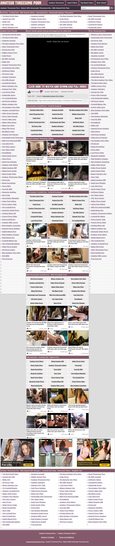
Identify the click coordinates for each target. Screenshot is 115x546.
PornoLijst (6, 180)
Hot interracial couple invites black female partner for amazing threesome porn (35, 349)
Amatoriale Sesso (95, 27)
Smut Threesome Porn (96, 16)
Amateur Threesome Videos (12, 177)
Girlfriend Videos (94, 22)
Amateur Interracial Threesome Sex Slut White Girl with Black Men (78, 159)
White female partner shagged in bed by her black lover (56, 158)
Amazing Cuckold (37, 16)
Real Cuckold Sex (8, 219)
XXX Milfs (5, 256)
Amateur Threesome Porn (47, 533)
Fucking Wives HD (9, 213)
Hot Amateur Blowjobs (10, 198)
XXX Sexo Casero (8, 147)
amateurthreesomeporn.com (35, 542)
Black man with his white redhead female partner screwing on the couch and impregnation (35, 432)
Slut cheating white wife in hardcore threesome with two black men (56, 184)
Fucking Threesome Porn (40, 22)
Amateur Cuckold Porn (10, 110)
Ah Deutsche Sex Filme (68, 22)
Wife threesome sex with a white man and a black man (56, 430)
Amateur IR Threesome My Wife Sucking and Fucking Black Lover (36, 324)
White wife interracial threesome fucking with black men (35, 266)
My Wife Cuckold (94, 19)
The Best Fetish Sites (10, 16)
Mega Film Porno (8, 128)
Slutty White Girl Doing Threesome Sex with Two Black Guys (78, 349)
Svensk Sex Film (8, 19)
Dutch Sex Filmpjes (9, 162)
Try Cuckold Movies (9, 98)
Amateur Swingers (38, 24)
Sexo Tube (6, 195)
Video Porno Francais (10, 113)
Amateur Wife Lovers (10, 222)
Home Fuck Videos (9, 201)
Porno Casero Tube (9, 204)
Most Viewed (101, 3)
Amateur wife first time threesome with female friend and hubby (35, 241)
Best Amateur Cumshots (11, 225)
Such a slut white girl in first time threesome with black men (78, 323)
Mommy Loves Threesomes (101, 34)
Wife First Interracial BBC (11, 141)
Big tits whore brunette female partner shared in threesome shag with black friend (36, 406)
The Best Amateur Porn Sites (70, 16)
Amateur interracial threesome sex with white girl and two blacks (57, 241)
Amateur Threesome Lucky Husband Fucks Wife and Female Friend (35, 159)
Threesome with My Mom (11, 34)
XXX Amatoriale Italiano (11, 244)
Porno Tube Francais (10, 116)
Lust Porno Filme (66, 27)
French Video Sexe (9, 119)
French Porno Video (9, 216)
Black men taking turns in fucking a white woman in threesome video (55, 324)
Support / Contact (47, 537)
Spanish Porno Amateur (11, 228)
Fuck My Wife (7, 189)
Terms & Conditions (66, 537)
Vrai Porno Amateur (9, 101)
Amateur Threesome (56, 3)
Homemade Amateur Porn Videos (53, 96)
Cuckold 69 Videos (95, 24)
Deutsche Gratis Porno (10, 210)
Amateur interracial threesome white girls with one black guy (57, 348)
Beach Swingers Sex (10, 27)
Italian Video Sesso (9, 122)
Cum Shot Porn (8, 144)
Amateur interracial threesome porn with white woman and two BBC (78, 266)
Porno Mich (6, 186)
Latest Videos (72, 3)
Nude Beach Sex (8, 238)
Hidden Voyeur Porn (38, 19)
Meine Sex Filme (8, 125)
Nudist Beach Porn (9, 232)
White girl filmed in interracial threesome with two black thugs (56, 406)
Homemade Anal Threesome (12, 138)
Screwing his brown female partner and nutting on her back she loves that (78, 241)
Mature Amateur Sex (9, 104)
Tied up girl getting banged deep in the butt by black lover (78, 406)
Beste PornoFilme (8, 183)
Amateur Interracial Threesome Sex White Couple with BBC (57, 265)
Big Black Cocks (8, 131)
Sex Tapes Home (8, 150)
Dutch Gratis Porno (9, 156)
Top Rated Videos (87, 3)
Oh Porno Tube (8, 24)
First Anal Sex (7, 259)
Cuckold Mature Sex (9, 241)
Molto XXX (6, 22)
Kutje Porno (64, 19)
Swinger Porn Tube (38, 27)
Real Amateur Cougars (10, 235)
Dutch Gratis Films (9, 174)
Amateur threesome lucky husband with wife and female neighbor (77, 184)
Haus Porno (6, 159)
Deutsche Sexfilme (9, 192)
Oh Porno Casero (8, 250)
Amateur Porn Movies (10, 135)
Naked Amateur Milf (9, 168)
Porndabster (6, 153)
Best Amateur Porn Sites (11, 253)
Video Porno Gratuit (9, 247)
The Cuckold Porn (9, 207)
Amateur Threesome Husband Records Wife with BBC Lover (36, 183)
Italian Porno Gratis (9, 171)
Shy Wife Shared (66, 24)
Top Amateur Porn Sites (11, 107)
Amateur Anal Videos (10, 165)
